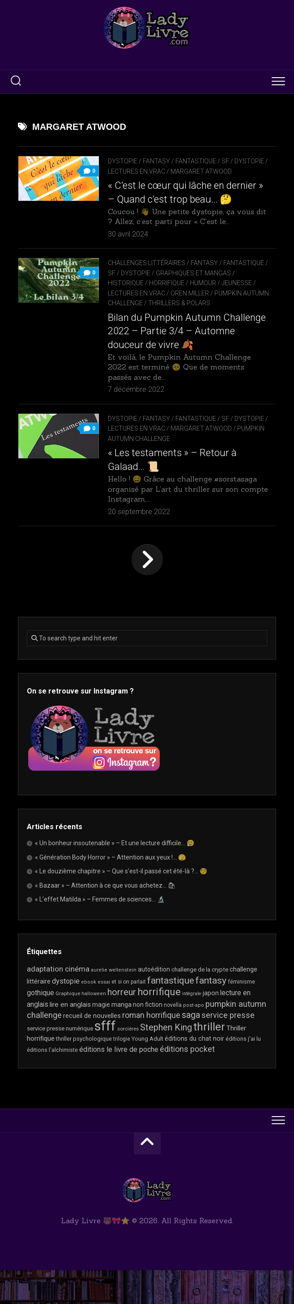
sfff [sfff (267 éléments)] (105, 1059)
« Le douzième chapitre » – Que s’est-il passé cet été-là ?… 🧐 (121, 905)
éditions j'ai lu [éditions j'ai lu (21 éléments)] (243, 1072)
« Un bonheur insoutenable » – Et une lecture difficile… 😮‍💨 (114, 876)
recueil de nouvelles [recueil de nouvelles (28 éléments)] (92, 1050)
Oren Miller (225, 316)
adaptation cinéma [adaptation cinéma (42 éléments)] (58, 1002)
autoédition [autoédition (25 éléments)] (154, 1003)
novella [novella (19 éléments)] (173, 1038)
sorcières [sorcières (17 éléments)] (128, 1062)
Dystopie (122, 161)
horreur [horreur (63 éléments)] (121, 1026)
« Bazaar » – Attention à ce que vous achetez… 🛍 (105, 918)
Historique (157, 306)
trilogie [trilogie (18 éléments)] (121, 1073)
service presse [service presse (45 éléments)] (228, 1049)
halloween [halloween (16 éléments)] (93, 1027)
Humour (235, 306)
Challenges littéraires (146, 286)
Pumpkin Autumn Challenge (153, 326)
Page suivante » (147, 593)
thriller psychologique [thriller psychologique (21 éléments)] (84, 1072)
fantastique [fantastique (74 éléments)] (170, 1014)
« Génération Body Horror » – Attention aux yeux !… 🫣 (110, 890)
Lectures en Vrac (171, 171)
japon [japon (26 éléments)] (211, 1026)
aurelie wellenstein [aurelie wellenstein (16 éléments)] (113, 1004)
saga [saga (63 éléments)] (191, 1049)
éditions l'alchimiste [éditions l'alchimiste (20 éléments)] (52, 1083)
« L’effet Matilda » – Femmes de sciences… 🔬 (100, 933)
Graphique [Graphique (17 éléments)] (67, 1027)
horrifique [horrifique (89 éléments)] (159, 1025)
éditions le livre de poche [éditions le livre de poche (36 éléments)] (118, 1083)
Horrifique (198, 306)
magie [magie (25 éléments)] (101, 1038)
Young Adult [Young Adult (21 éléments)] (147, 1072)
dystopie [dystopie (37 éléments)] (66, 1014)
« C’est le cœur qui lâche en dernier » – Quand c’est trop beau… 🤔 (182, 209)
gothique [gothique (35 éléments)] (40, 1026)
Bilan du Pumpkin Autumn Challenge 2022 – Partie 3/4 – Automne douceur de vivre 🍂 (172, 364)
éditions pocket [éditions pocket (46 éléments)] (187, 1082)
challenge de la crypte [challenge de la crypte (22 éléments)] (199, 1003)
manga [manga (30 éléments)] (121, 1038)
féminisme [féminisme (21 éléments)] (241, 1015)
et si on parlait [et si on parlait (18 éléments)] (128, 1015)
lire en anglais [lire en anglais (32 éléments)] (70, 1038)
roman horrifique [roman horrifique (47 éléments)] (151, 1049)
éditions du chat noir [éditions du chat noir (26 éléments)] (194, 1072)
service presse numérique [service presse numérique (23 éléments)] (60, 1062)
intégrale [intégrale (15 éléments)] (191, 1027)
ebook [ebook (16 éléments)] (88, 1015)
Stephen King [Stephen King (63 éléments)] (166, 1061)
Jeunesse (123, 316)
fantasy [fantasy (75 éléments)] (211, 1014)
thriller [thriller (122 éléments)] (209, 1060)
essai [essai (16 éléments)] (104, 1015)
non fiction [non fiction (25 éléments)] (147, 1038)
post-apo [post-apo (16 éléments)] (193, 1039)
